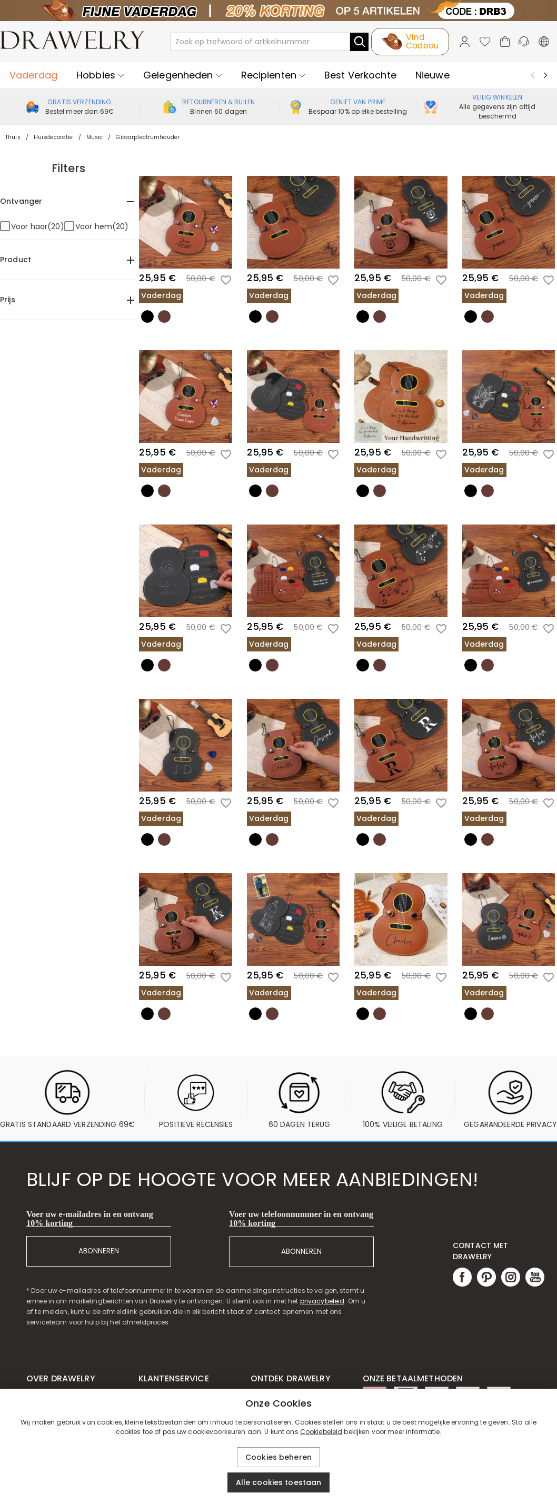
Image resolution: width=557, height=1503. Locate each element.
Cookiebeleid (321, 1431)
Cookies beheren (278, 1457)
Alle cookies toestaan (279, 1482)
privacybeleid (322, 1301)
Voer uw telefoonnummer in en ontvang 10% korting (301, 1219)
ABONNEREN (98, 1251)
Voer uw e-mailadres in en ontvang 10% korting (89, 1219)
